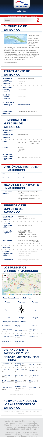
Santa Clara (19, 369)
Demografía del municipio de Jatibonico (16, 123)
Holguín (31, 364)
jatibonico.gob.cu (24, 104)
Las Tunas (19, 375)
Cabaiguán (32, 330)
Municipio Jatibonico (31, 16)
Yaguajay (32, 336)
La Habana (6, 364)
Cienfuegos (6, 381)
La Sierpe (8, 318)
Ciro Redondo (20, 341)
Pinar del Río (33, 375)
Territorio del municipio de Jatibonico (15, 209)
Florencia (35, 302)
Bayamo (32, 370)
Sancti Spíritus (23, 178)
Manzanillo (32, 387)
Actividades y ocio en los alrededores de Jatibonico (20, 404)
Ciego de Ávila (20, 335)
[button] (5, 276)
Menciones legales (12, 433)
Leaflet (12, 294)
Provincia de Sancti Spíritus (14, 16)
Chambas (5, 336)
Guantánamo (6, 375)
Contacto (7, 435)
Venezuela (5, 341)
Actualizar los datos (10, 63)
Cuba (20, 174)
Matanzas (18, 381)
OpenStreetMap (28, 294)
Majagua (35, 310)
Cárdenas (32, 381)
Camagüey (6, 369)
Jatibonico (21, 11)
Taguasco (8, 302)
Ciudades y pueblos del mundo (25, 435)
